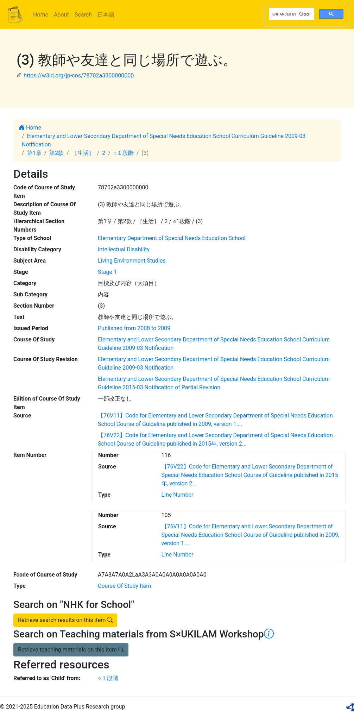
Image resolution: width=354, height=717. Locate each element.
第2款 (56, 153)
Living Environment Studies (132, 260)
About (61, 14)
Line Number (178, 494)
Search (83, 14)
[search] (290, 14)
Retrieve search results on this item (65, 620)
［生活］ (83, 153)
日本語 (105, 14)
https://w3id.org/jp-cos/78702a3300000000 (79, 75)
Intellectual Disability (124, 249)
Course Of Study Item (124, 586)
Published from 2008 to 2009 (134, 328)
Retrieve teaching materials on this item (71, 649)
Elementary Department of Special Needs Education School (172, 238)
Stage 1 (107, 272)
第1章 (34, 153)
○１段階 (123, 153)
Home (40, 14)
